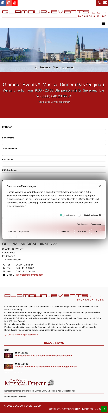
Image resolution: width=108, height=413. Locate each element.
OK (96, 233)
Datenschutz (12, 233)
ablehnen (65, 233)
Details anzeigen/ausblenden (89, 226)
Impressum (24, 233)
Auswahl (82, 233)
